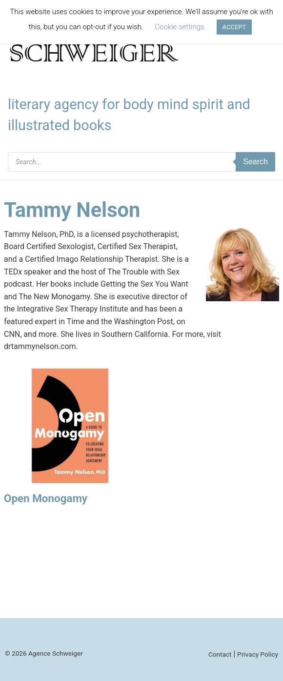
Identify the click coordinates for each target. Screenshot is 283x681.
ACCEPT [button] (234, 27)
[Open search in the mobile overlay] (141, 162)
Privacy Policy (257, 654)
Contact (220, 654)
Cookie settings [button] (179, 26)
